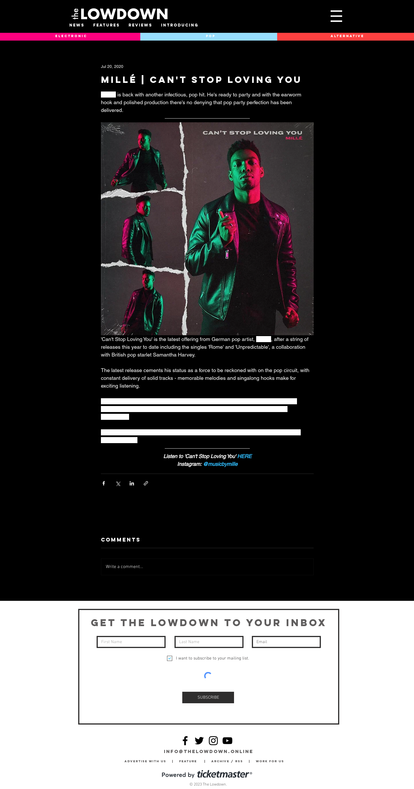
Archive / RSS (228, 761)
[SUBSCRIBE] (208, 697)
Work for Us (271, 761)
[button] (336, 16)
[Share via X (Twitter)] (117, 483)
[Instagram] (213, 741)
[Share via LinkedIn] (132, 483)
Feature (191, 761)
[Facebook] (185, 741)
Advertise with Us (145, 761)
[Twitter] (199, 741)
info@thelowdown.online (208, 751)
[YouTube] (227, 741)
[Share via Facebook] (103, 483)
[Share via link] (146, 483)
